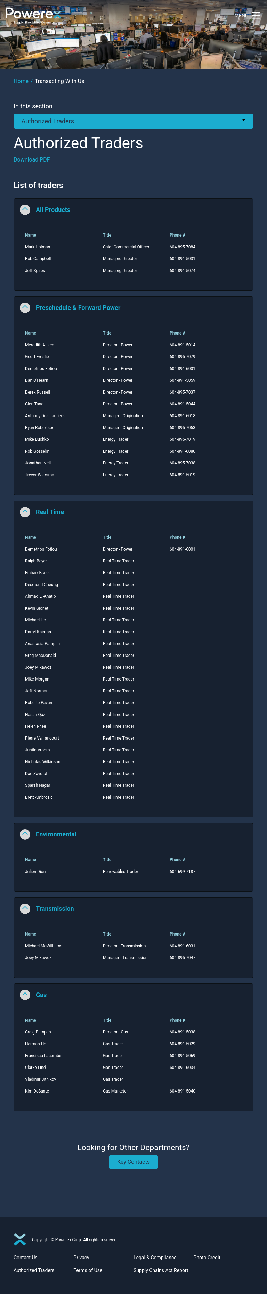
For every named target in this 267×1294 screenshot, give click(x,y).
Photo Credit (207, 1258)
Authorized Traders (34, 1271)
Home (21, 81)
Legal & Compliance (155, 1258)
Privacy (81, 1258)
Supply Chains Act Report (161, 1271)
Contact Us (26, 1258)
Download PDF (32, 159)
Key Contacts (133, 1162)
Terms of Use (88, 1271)
